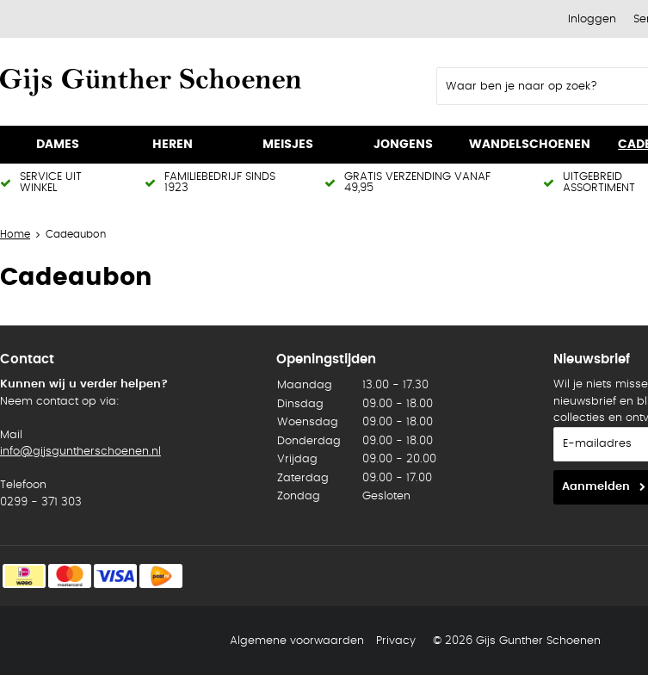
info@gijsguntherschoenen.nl (80, 451)
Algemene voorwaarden (297, 641)
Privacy (396, 641)
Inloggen (592, 19)
